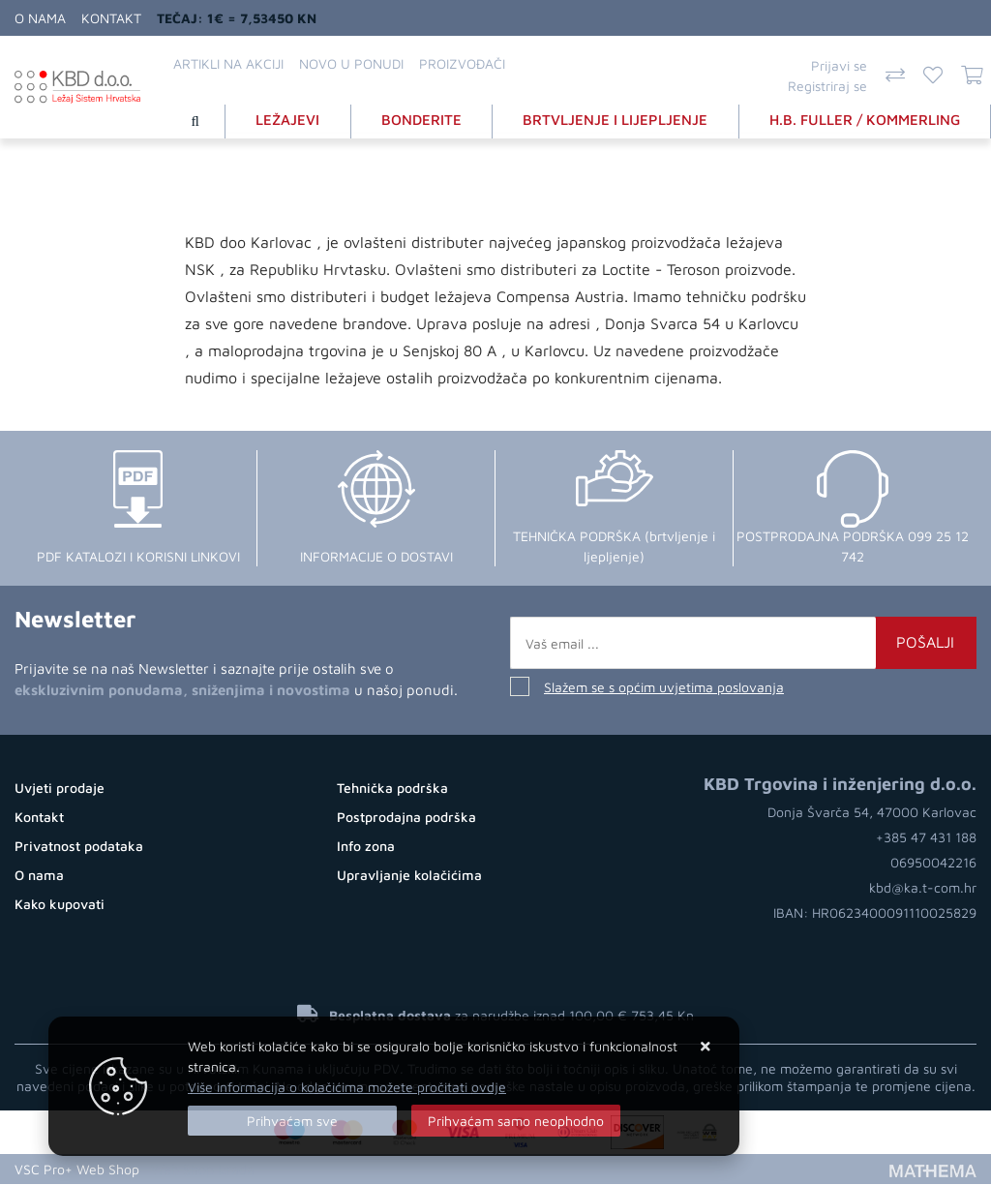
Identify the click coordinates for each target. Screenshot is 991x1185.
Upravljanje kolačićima (409, 874)
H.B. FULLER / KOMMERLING (864, 119)
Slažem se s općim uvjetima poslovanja (664, 688)
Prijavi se (839, 65)
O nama (40, 18)
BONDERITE (422, 119)
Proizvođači (462, 63)
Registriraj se (827, 85)
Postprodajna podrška (406, 816)
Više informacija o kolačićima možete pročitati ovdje (347, 1087)
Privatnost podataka (79, 845)
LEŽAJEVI (288, 119)
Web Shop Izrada (203, 1170)
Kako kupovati (60, 904)
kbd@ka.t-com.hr (922, 888)
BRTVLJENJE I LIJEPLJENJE (616, 119)
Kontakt (111, 18)
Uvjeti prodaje (60, 787)
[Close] (292, 1121)
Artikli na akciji (228, 63)
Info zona (366, 845)
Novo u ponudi (351, 63)
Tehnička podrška (392, 787)
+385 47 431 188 (926, 838)
